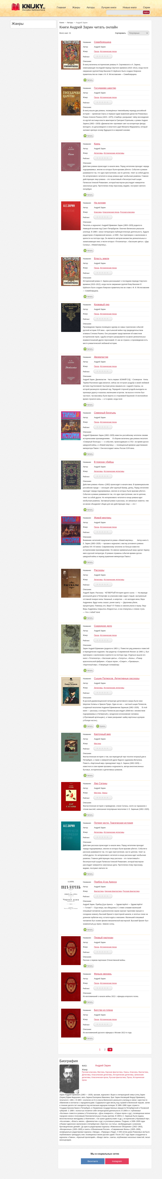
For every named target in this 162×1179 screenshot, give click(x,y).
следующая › (110, 1049)
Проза (96, 51)
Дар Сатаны (100, 783)
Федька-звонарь (102, 974)
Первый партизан (103, 937)
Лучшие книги (108, 7)
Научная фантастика (113, 891)
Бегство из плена (103, 1010)
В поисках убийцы (104, 462)
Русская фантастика (131, 891)
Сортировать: (120, 33)
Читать (90, 80)
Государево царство (105, 88)
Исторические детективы (114, 153)
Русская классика (127, 212)
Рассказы (99, 570)
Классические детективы (102, 1075)
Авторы (91, 7)
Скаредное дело (103, 626)
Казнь (97, 144)
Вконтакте (93, 1161)
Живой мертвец (102, 517)
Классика (98, 212)
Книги (62, 23)
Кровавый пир (101, 304)
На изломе (100, 203)
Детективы (98, 153)
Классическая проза (111, 212)
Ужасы (104, 793)
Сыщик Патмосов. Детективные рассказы (116, 678)
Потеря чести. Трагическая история (113, 823)
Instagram (117, 1161)
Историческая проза (108, 51)
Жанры (76, 7)
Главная (61, 7)
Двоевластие (101, 357)
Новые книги (129, 7)
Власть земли (101, 258)
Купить (102, 726)
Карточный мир (102, 734)
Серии (146, 7)
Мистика (97, 744)
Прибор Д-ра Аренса (105, 882)
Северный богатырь (105, 412)
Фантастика (99, 891)
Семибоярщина (102, 42)
